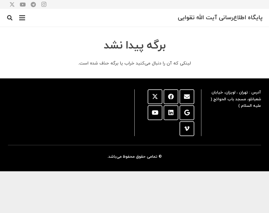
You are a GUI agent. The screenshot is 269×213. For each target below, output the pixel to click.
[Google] (187, 112)
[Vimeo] (187, 128)
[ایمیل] (187, 96)
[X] (155, 96)
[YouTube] (155, 112)
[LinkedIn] (171, 112)
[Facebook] (171, 96)
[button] (22, 17)
